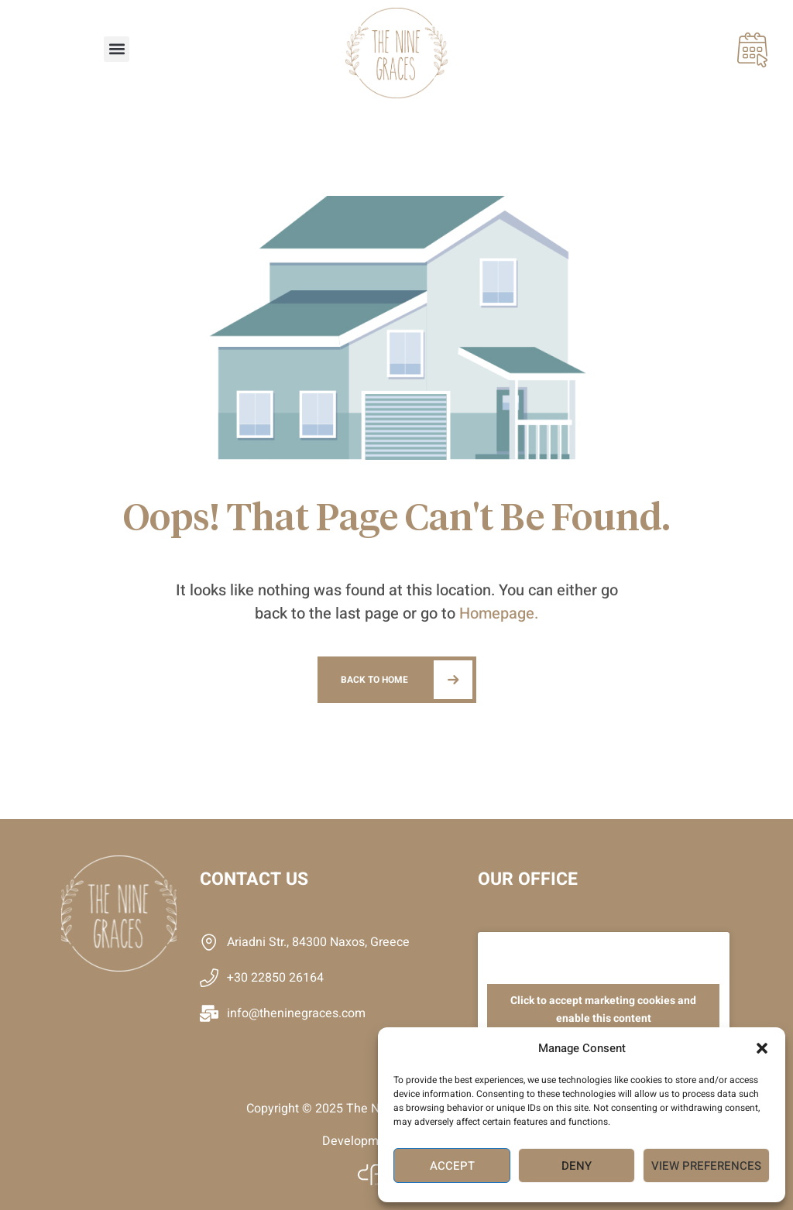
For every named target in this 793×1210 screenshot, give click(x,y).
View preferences (706, 1165)
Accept (452, 1165)
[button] (762, 1048)
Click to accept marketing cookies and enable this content (603, 1009)
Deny (576, 1165)
